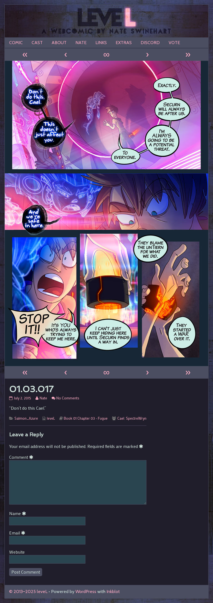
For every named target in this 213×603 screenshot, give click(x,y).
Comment (22, 457)
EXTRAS (124, 42)
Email (18, 533)
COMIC (16, 42)
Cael (120, 418)
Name (18, 513)
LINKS (101, 42)
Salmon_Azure (26, 418)
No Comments (67, 398)
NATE (81, 42)
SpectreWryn (136, 418)
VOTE (174, 42)
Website (17, 552)
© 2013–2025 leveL (28, 591)
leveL (51, 418)
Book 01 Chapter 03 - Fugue (86, 418)
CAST (37, 42)
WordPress (85, 591)
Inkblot (113, 591)
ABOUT (59, 42)
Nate (43, 398)
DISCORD (150, 42)
